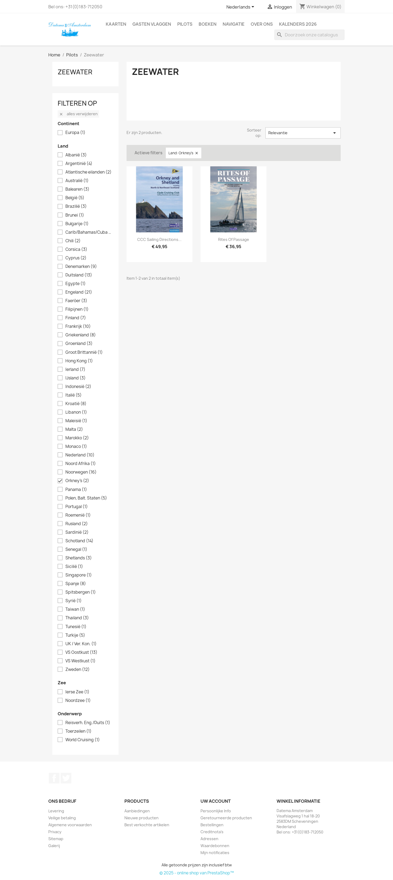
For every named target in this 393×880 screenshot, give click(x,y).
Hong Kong (79, 361)
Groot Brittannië (84, 352)
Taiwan (75, 609)
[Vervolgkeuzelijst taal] (241, 7)
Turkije (75, 635)
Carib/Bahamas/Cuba (89, 232)
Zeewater (75, 71)
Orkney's (77, 480)
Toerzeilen (78, 731)
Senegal (76, 549)
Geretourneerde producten (226, 817)
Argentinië (78, 163)
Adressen (209, 838)
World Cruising (82, 740)
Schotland (79, 541)
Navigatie (234, 24)
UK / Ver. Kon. (81, 644)
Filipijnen (77, 309)
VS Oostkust (81, 652)
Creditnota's (212, 831)
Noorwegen (81, 472)
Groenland (79, 343)
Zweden (77, 669)
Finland (75, 318)
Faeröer (76, 300)
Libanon (76, 412)
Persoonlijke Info (216, 810)
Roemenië (78, 515)
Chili (73, 241)
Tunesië (76, 626)
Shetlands (78, 558)
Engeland (78, 292)
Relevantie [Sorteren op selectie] (303, 133)
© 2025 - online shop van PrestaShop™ (196, 873)
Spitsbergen (80, 592)
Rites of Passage (233, 239)
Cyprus (76, 258)
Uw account (216, 801)
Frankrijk (78, 326)
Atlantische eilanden (88, 172)
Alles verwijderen (78, 113)
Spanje (75, 583)
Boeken (208, 24)
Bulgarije (77, 223)
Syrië (73, 601)
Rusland (76, 524)
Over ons (262, 24)
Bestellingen (212, 824)
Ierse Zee (77, 692)
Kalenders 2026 (298, 24)
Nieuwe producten (141, 817)
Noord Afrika (80, 463)
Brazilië (76, 206)
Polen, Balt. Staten (86, 498)
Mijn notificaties (215, 852)
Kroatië (76, 403)
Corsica (76, 249)
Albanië (76, 155)
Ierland (75, 369)
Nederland (80, 455)
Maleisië (76, 421)
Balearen (77, 189)
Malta (74, 429)
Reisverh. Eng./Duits (87, 722)
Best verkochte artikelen (146, 824)
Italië (73, 395)
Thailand (77, 618)
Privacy (54, 831)
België (74, 198)
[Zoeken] (309, 34)
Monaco (76, 446)
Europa (75, 132)
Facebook (54, 778)
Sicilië (74, 566)
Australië (77, 180)
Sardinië (77, 532)
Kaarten (116, 24)
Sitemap (55, 838)
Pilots (184, 24)
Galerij (54, 845)
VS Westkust (80, 661)
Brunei (74, 215)
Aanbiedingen (137, 810)
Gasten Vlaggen (151, 24)
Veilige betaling (62, 817)
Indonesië (78, 386)
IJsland (75, 378)
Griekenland (80, 335)
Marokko (77, 438)
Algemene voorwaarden (70, 824)
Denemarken (81, 266)
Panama (76, 489)
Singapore (78, 575)
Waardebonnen (215, 845)
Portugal (76, 506)
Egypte (75, 283)
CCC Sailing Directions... (159, 239)
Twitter (66, 778)
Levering (56, 810)
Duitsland (78, 275)
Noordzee (78, 700)
